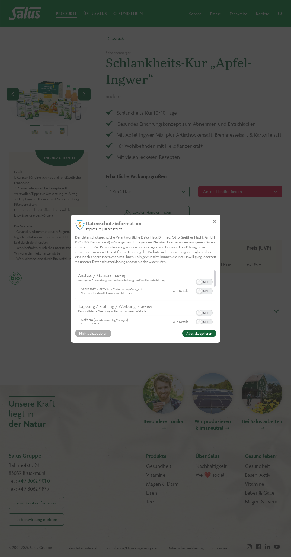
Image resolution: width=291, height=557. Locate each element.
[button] (199, 281)
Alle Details (180, 291)
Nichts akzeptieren (93, 333)
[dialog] (145, 278)
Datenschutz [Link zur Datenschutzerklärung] (113, 229)
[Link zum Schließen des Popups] (214, 221)
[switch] (204, 281)
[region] (145, 297)
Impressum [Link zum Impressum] (93, 229)
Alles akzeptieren (199, 333)
